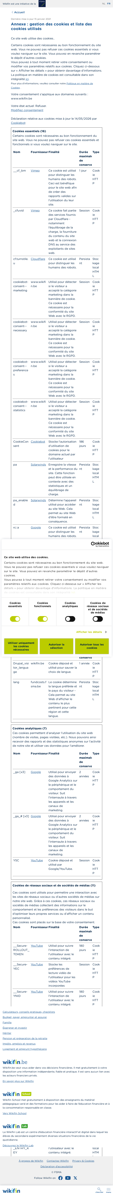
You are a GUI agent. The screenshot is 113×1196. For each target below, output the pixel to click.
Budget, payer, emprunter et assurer (25, 1017)
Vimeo (35, 170)
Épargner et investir (15, 1027)
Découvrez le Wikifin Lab (18, 1145)
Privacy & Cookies (83, 1160)
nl (103, 3)
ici (73, 592)
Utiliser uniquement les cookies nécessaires (21, 646)
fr (108, 3)
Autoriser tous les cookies (92, 646)
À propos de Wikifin (31, 1160)
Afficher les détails (89, 632)
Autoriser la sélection (56, 646)
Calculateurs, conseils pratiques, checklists (29, 1011)
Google (36, 527)
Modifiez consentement (27, 110)
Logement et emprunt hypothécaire (25, 1049)
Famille (7, 1022)
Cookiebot (18, 123)
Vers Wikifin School (15, 1113)
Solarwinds (38, 464)
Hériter (7, 1033)
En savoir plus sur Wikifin (18, 1081)
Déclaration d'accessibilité (56, 1166)
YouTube (37, 860)
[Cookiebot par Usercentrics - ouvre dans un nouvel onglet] (93, 544)
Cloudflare (38, 259)
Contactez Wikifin (58, 1160)
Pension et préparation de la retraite (25, 1038)
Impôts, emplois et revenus (19, 1043)
